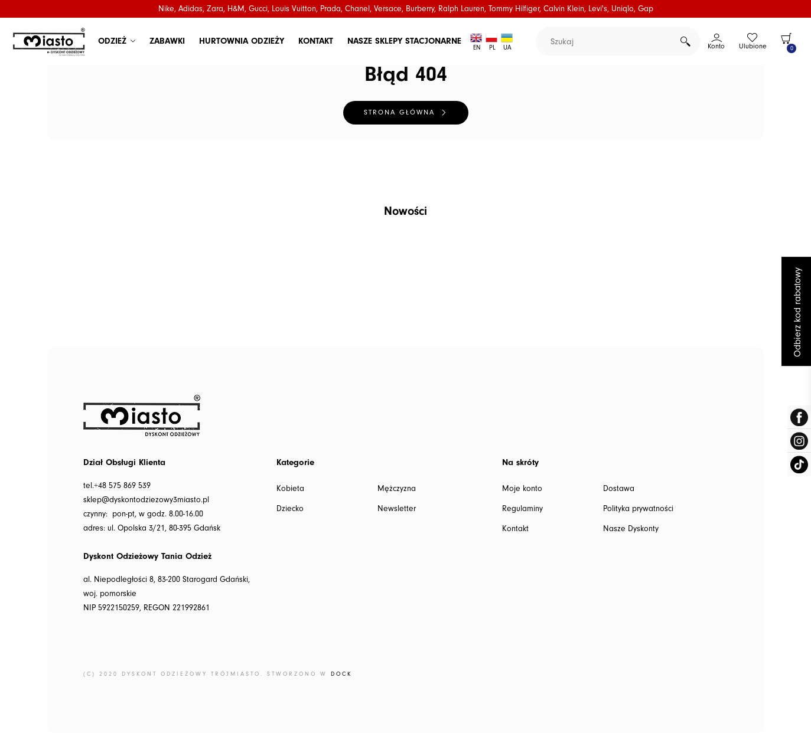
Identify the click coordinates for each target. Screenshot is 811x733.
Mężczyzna (396, 488)
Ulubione (752, 46)
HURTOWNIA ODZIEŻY (241, 41)
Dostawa (618, 488)
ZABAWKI (167, 41)
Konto (716, 46)
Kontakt (515, 529)
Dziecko (290, 508)
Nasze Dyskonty (631, 529)
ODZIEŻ (112, 41)
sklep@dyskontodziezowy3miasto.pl (146, 500)
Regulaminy (522, 508)
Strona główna (399, 112)
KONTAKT (315, 41)
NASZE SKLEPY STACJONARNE (404, 41)
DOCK (341, 674)
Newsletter (396, 508)
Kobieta (290, 488)
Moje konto (522, 488)
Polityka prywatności (638, 508)
